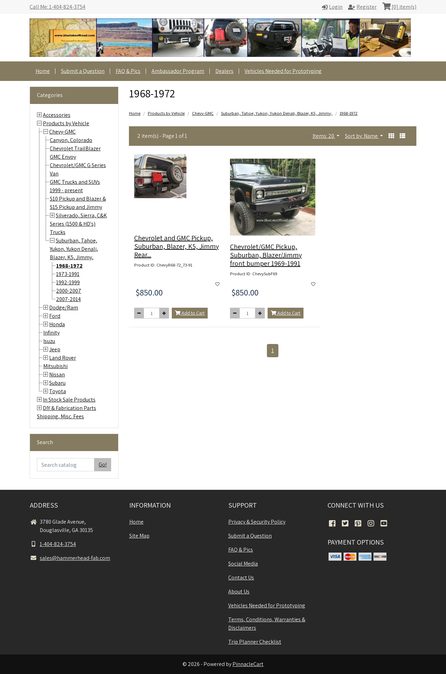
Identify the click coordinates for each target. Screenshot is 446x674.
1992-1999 (68, 282)
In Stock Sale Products (69, 399)
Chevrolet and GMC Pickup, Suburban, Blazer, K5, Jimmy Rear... (176, 246)
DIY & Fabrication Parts (69, 408)
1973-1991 (67, 274)
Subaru (57, 383)
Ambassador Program (178, 71)
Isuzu (49, 341)
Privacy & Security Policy (256, 521)
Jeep (54, 349)
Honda (57, 324)
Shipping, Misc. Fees (60, 416)
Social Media (243, 563)
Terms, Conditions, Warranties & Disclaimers (266, 623)
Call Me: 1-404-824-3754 (57, 6)
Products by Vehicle (66, 123)
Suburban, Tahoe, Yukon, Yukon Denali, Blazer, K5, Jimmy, (74, 249)
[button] (391, 136)
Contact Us (241, 577)
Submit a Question (83, 71)
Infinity (51, 332)
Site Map (139, 535)
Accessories (56, 115)
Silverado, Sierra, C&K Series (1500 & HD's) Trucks (78, 224)
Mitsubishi (55, 366)
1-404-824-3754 (53, 544)
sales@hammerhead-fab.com (70, 558)
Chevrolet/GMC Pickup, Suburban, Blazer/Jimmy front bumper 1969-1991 (266, 255)
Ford (54, 316)
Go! (103, 464)
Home (43, 71)
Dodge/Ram (63, 307)
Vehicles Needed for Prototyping (283, 71)
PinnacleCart (247, 664)
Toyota (57, 391)
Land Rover (62, 357)
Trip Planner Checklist (254, 641)
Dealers (224, 71)
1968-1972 (69, 265)
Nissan (57, 374)
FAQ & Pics (128, 71)
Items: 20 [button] (324, 136)
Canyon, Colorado (71, 140)
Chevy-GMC (62, 131)
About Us (238, 591)
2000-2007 (68, 290)
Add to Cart (190, 313)
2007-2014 (68, 299)
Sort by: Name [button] (362, 136)
